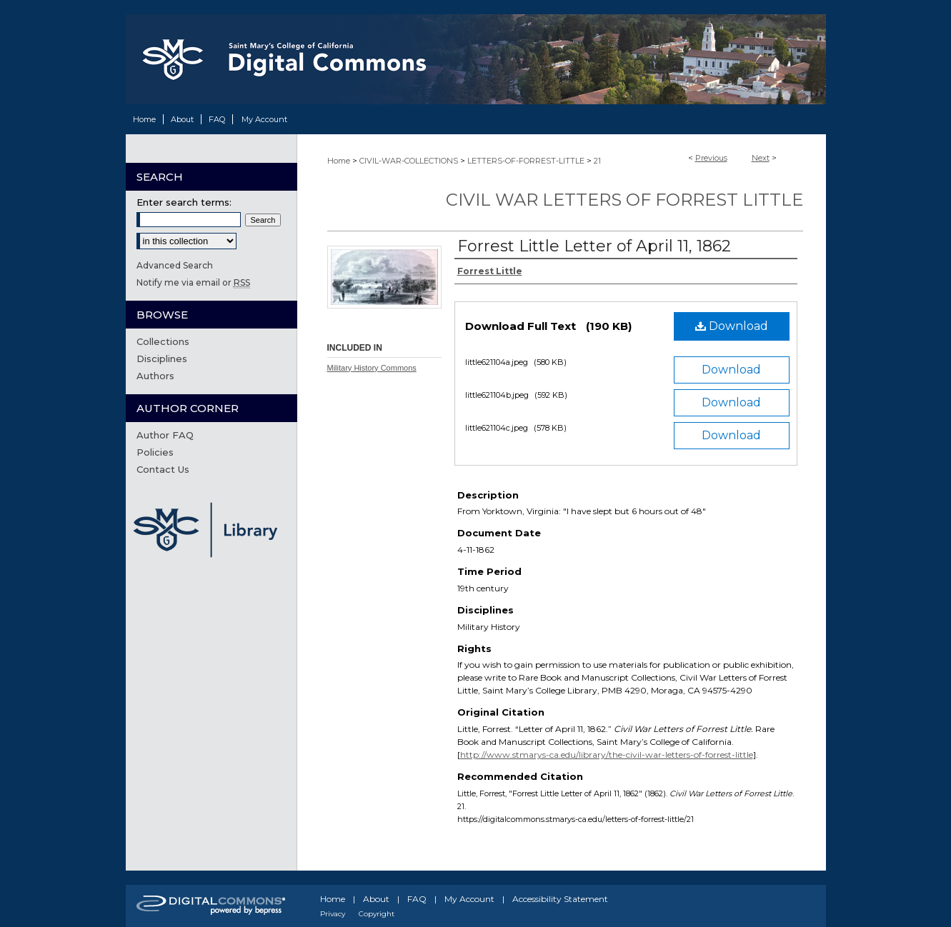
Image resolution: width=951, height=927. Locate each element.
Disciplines (161, 358)
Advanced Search (174, 265)
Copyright (376, 913)
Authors (155, 375)
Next (761, 158)
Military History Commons (372, 368)
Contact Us (162, 469)
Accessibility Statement (560, 898)
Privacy (332, 913)
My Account (469, 898)
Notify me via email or (193, 282)
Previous (711, 158)
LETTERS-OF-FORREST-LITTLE (525, 161)
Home (338, 161)
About (376, 898)
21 (597, 161)
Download (731, 326)
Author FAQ (165, 435)
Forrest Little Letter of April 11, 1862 (594, 246)
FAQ (417, 898)
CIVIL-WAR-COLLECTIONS (408, 161)
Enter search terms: (183, 202)
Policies (155, 452)
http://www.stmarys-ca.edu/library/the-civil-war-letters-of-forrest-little (606, 754)
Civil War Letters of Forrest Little (624, 199)
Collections (162, 341)
